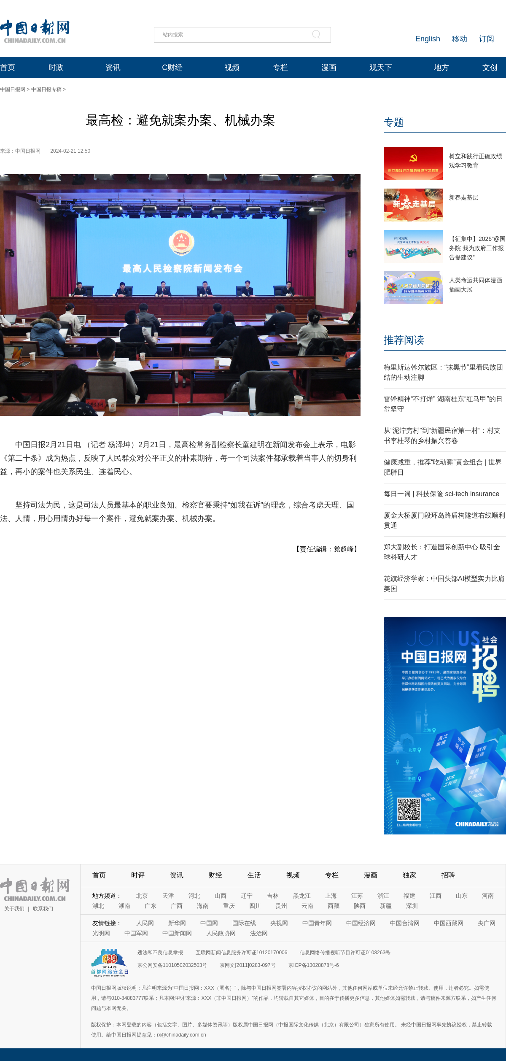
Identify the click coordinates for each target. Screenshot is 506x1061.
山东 (462, 895)
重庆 (229, 905)
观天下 (380, 67)
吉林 (273, 895)
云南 (307, 905)
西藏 (333, 905)
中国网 (209, 923)
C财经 (172, 67)
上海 (331, 895)
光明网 (101, 933)
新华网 (177, 923)
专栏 (280, 67)
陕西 (360, 905)
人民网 (145, 923)
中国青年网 (317, 923)
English (427, 39)
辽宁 (247, 895)
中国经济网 (361, 923)
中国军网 (136, 933)
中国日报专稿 (46, 89)
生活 (254, 875)
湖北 (98, 905)
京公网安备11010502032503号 (172, 965)
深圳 (412, 905)
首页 (7, 67)
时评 (138, 875)
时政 (56, 67)
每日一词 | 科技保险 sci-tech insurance (441, 493)
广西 (177, 905)
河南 (488, 895)
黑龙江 (302, 895)
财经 (215, 875)
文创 (490, 67)
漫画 (328, 67)
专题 (394, 122)
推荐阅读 (404, 340)
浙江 (383, 895)
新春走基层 (464, 197)
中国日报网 (12, 89)
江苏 (357, 895)
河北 (194, 895)
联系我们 (43, 909)
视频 (232, 67)
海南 (203, 905)
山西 (220, 895)
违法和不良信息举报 (160, 953)
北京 (142, 895)
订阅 (486, 39)
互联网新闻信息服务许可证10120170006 (241, 953)
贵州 (281, 905)
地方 (441, 67)
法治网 (259, 933)
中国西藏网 (448, 923)
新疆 (386, 905)
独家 (409, 875)
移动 (459, 39)
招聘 (448, 875)
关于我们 (14, 909)
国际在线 (244, 923)
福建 (409, 895)
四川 (255, 905)
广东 (150, 905)
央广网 (486, 923)
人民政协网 (221, 933)
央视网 (279, 923)
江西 (435, 895)
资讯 (113, 67)
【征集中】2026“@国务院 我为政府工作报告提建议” (477, 248)
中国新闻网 (177, 933)
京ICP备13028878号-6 (313, 965)
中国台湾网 (405, 923)
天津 (168, 895)
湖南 (124, 905)
